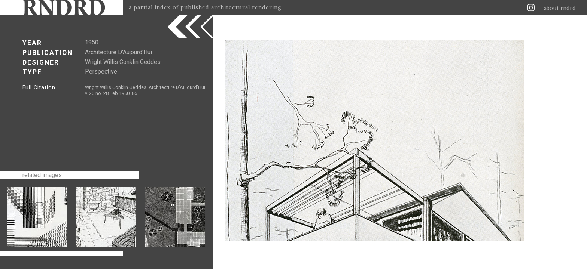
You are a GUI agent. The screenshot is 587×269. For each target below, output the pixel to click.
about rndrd (560, 8)
